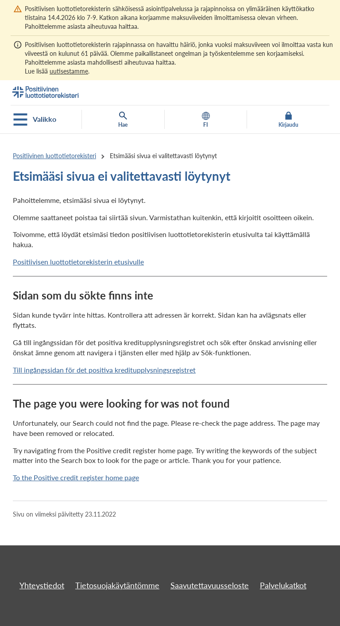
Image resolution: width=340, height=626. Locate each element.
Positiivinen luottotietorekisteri (54, 155)
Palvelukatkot (283, 585)
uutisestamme (69, 71)
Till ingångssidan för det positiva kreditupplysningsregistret (104, 369)
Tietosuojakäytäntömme (117, 585)
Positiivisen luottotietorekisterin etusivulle (78, 261)
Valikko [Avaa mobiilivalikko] (34, 119)
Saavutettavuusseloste (209, 585)
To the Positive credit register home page (76, 477)
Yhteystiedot (41, 585)
